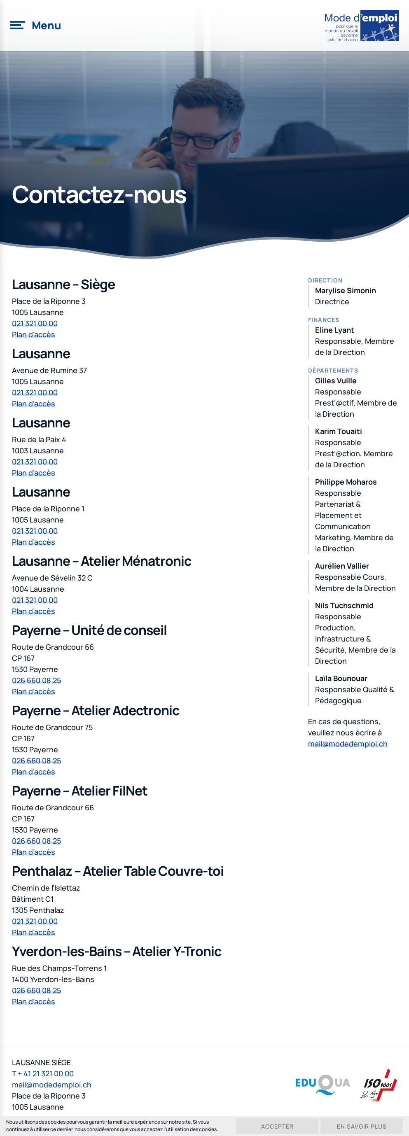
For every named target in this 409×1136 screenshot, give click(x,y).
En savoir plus (362, 1126)
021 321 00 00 (35, 323)
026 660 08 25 (36, 680)
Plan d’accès (33, 334)
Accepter (277, 1126)
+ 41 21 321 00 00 (46, 1073)
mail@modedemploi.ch (348, 744)
